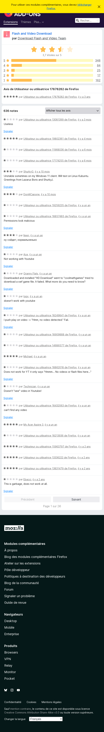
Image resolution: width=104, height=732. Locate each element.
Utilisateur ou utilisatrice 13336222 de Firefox (49, 457)
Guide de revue (15, 602)
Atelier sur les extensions (22, 563)
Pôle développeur (17, 570)
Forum (8, 589)
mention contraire (20, 708)
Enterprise (11, 634)
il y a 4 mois (84, 138)
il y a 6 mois (85, 149)
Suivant (76, 499)
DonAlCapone (31, 194)
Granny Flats (30, 273)
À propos (10, 550)
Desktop (10, 621)
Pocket (9, 678)
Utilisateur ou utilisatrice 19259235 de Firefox (50, 205)
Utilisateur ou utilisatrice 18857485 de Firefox (50, 216)
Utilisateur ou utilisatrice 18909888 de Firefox (50, 334)
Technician (29, 386)
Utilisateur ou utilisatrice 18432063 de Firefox (50, 405)
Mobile (9, 627)
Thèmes (26, 22)
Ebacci (27, 479)
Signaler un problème (19, 596)
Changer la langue (15, 719)
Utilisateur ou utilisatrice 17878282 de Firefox (50, 96)
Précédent (28, 499)
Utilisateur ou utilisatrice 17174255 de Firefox (50, 160)
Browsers (11, 652)
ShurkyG (28, 171)
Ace (25, 254)
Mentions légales (52, 702)
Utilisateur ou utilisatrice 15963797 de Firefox (50, 446)
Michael (27, 356)
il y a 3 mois (84, 119)
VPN (7, 659)
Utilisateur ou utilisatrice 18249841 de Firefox (50, 315)
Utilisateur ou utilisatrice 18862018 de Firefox (50, 367)
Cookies (31, 702)
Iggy (26, 296)
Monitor (10, 672)
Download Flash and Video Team (42, 38)
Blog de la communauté (21, 583)
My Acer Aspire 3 (33, 424)
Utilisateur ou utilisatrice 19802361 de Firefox (50, 138)
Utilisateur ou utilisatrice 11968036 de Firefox (50, 149)
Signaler (8, 131)
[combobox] (87, 20)
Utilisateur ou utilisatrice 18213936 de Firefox (49, 435)
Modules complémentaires (24, 544)
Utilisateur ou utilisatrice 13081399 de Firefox (50, 119)
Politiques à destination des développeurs (34, 576)
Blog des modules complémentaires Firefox (35, 557)
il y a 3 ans (84, 96)
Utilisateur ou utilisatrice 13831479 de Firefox (50, 468)
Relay (8, 665)
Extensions (11, 22)
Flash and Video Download (32, 33)
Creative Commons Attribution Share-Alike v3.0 (31, 712)
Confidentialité (12, 702)
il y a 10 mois (42, 171)
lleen (26, 235)
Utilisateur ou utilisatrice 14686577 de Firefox (50, 345)
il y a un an (84, 205)
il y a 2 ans (84, 446)
